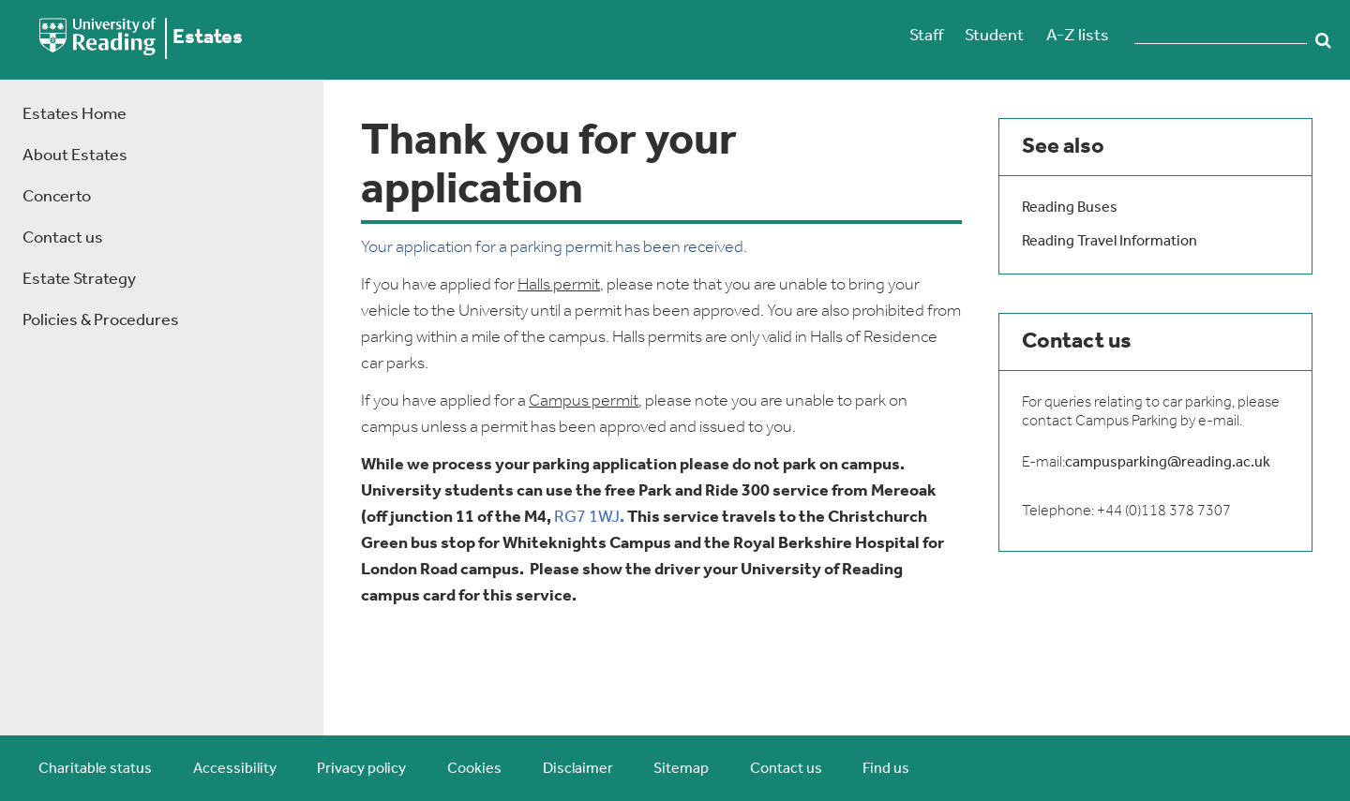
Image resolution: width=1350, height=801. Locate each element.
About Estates (75, 156)
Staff (926, 36)
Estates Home (74, 115)
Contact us (62, 238)
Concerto (56, 197)
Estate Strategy (79, 280)
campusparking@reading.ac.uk (1167, 462)
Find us (885, 769)
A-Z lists (1077, 36)
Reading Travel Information (1109, 241)
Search (1324, 40)
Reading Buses (1070, 207)
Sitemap (681, 769)
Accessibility (235, 769)
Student (994, 36)
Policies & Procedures (100, 321)
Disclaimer (578, 769)
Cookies (474, 769)
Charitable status (95, 769)
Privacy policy (361, 769)
